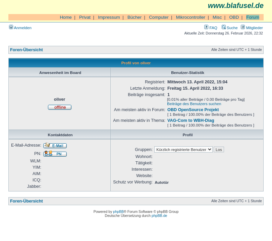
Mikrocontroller (190, 17)
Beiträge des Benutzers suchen (194, 103)
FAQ (210, 27)
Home (66, 17)
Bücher (134, 17)
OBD (234, 17)
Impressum (109, 17)
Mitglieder (252, 27)
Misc (217, 17)
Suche (230, 27)
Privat (85, 17)
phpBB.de (159, 216)
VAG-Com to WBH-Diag (190, 120)
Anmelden (20, 27)
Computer (159, 17)
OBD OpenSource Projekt (193, 109)
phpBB (118, 212)
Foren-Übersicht (26, 50)
